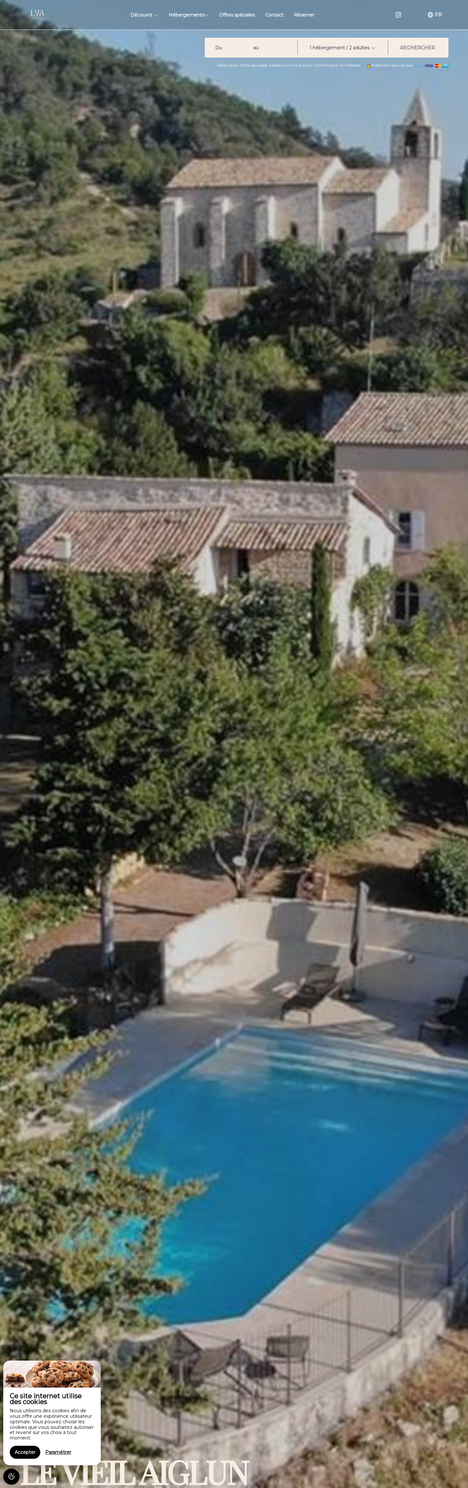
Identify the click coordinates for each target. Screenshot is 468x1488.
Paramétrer (58, 1452)
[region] (52, 1413)
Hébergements (189, 15)
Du (218, 48)
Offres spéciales (237, 15)
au (256, 48)
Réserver (304, 15)
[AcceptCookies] (11, 1476)
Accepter (25, 1452)
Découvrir (144, 15)
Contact (274, 15)
